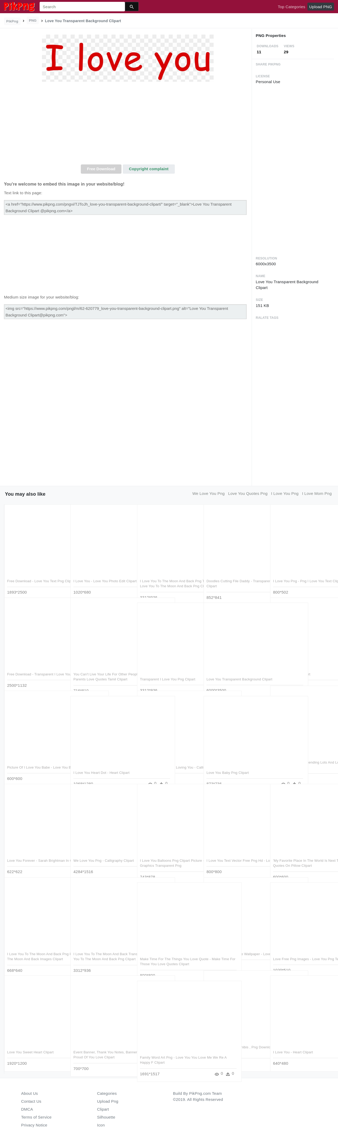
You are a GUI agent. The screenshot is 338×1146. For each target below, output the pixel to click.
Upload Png (108, 1101)
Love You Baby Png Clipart (227, 762)
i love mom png (317, 493)
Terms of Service (36, 1117)
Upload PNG (320, 6)
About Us (29, 1093)
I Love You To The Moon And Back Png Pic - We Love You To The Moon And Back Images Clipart (36, 948)
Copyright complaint (148, 169)
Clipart (103, 1109)
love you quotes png (247, 493)
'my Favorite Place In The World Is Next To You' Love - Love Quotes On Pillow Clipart (301, 855)
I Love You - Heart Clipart (293, 1041)
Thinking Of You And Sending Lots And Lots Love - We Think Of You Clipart (300, 757)
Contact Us (31, 1101)
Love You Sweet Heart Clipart (30, 1041)
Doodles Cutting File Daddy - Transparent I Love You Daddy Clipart (230, 575)
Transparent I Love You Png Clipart (167, 668)
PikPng (12, 21)
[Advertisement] (128, 125)
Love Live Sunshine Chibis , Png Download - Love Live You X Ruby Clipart (233, 1041)
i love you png (285, 493)
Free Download (101, 169)
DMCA (27, 1109)
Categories (107, 1093)
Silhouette (106, 1117)
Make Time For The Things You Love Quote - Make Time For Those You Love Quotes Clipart (169, 953)
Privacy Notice (34, 1125)
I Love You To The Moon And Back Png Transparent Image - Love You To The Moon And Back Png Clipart (167, 575)
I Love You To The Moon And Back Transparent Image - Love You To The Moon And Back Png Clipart (100, 948)
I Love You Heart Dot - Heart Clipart (101, 762)
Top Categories (291, 6)
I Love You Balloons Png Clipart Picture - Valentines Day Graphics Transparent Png (166, 855)
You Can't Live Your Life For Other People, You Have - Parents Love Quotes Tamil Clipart (100, 668)
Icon (101, 1125)
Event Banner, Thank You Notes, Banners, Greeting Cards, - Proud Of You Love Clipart (102, 1046)
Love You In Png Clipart (291, 663)
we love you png (208, 493)
